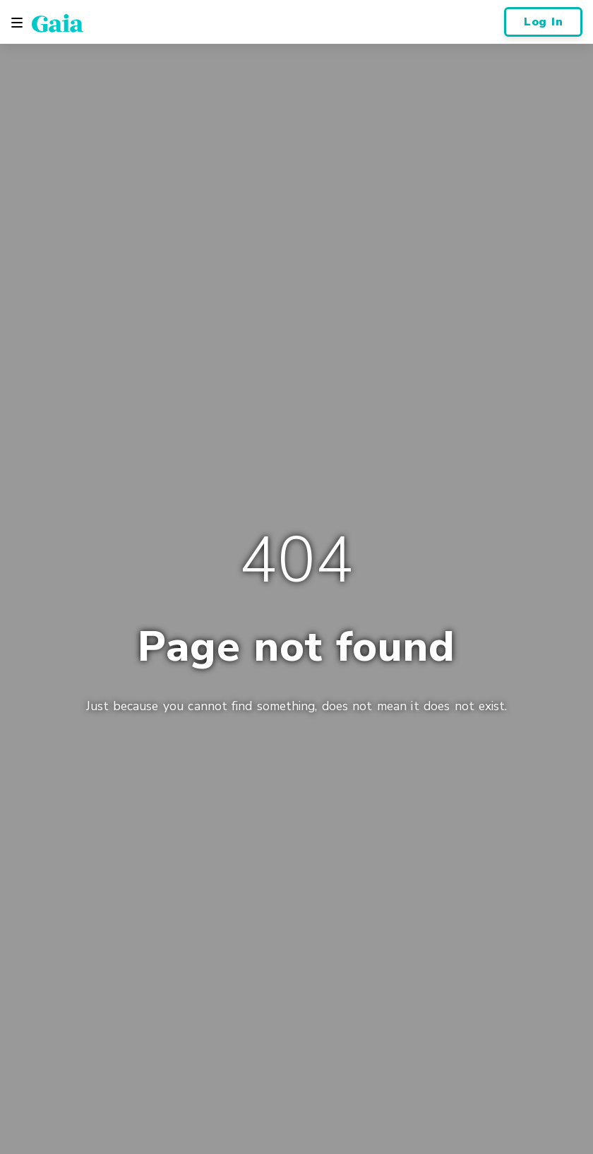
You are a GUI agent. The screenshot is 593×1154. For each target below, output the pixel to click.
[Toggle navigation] (17, 22)
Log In (543, 22)
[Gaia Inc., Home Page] (57, 23)
